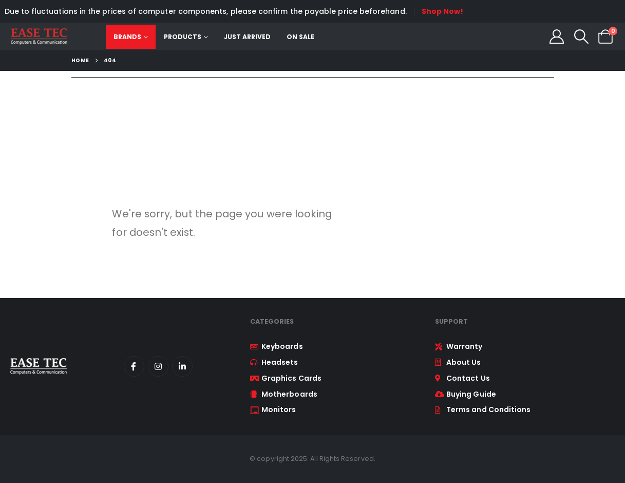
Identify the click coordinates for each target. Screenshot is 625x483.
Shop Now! (443, 11)
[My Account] (556, 36)
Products (182, 36)
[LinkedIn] (182, 366)
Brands (127, 36)
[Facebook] (134, 366)
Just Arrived (247, 36)
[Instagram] (158, 366)
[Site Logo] (38, 36)
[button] (581, 36)
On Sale (300, 36)
